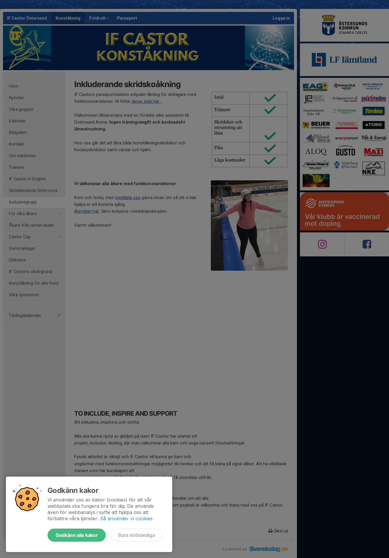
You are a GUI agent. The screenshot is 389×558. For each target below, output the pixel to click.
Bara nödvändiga (136, 535)
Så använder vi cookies (126, 518)
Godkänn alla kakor (77, 535)
